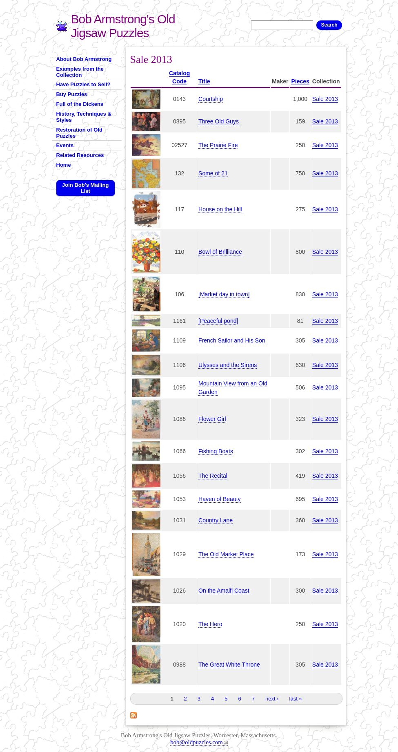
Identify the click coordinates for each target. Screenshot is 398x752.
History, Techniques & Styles (83, 117)
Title (204, 81)
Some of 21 (213, 173)
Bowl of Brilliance (220, 251)
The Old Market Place (225, 554)
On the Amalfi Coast (223, 590)
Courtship (210, 99)
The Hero (210, 624)
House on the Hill (220, 209)
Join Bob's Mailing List (85, 188)
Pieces (300, 81)
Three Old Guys (218, 121)
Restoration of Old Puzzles (79, 133)
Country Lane (215, 520)
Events (65, 145)
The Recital (212, 475)
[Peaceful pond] (218, 321)
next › (272, 699)
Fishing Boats (215, 451)
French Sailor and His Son (231, 340)
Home (63, 165)
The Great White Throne (229, 664)
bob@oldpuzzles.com (199, 742)
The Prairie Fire (218, 145)
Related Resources (80, 155)
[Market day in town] (223, 294)
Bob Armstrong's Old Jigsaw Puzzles (123, 26)
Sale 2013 (325, 99)
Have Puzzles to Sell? (83, 84)
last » (295, 699)
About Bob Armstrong (84, 59)
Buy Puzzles (71, 94)
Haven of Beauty (219, 499)
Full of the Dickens (80, 104)
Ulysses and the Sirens (227, 365)
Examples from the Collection (80, 72)
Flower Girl (212, 419)
